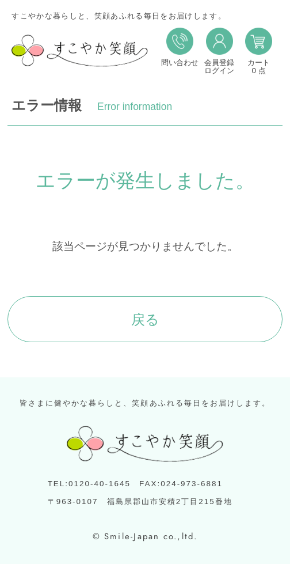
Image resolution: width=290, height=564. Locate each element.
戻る (145, 319)
